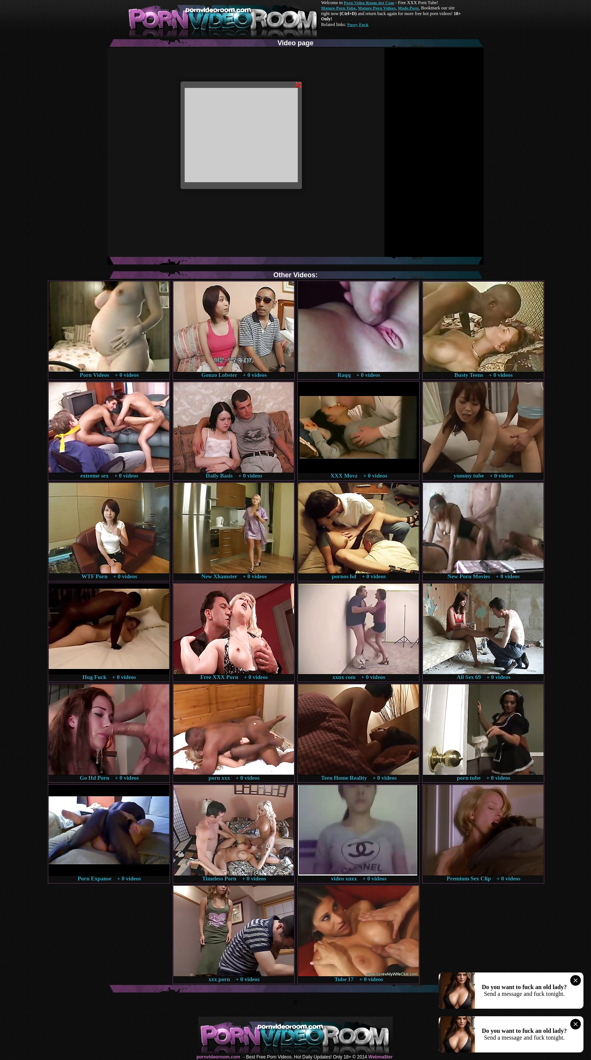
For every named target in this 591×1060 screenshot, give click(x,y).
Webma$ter (380, 1057)
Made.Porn (408, 8)
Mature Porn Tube (338, 8)
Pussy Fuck (357, 24)
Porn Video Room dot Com (369, 2)
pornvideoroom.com (218, 1057)
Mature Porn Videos (377, 8)
